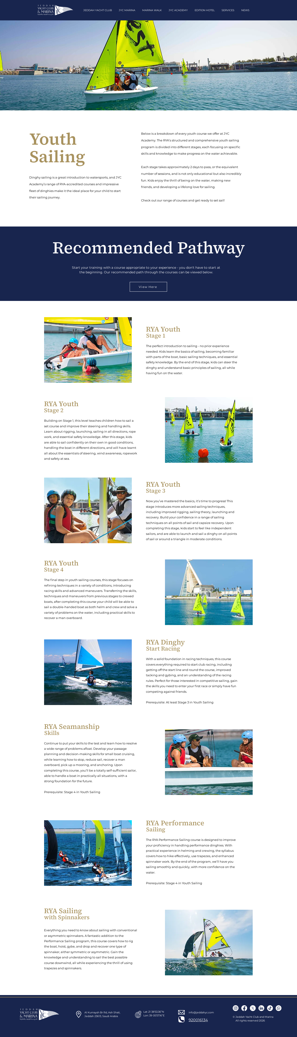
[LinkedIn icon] (261, 1008)
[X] (253, 1008)
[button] (97, 10)
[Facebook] (244, 1008)
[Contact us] (278, 1008)
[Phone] (181, 1019)
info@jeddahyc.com (201, 1012)
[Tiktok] (270, 1008)
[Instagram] (236, 1008)
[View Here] (148, 287)
